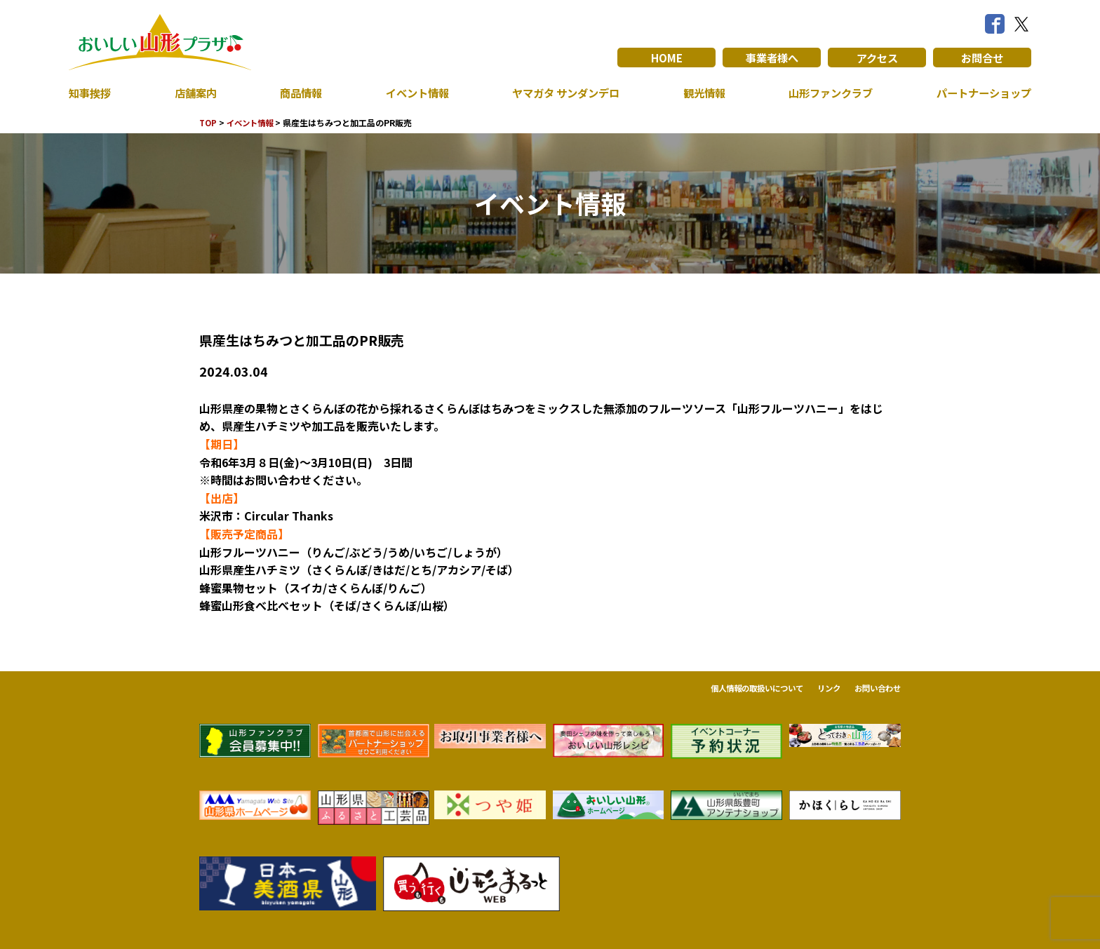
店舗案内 (194, 92)
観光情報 (700, 92)
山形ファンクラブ (827, 92)
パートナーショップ (980, 92)
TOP (208, 122)
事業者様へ (772, 57)
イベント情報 (412, 92)
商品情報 (298, 92)
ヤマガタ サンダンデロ (562, 92)
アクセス (877, 57)
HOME (666, 57)
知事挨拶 (91, 92)
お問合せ (982, 57)
